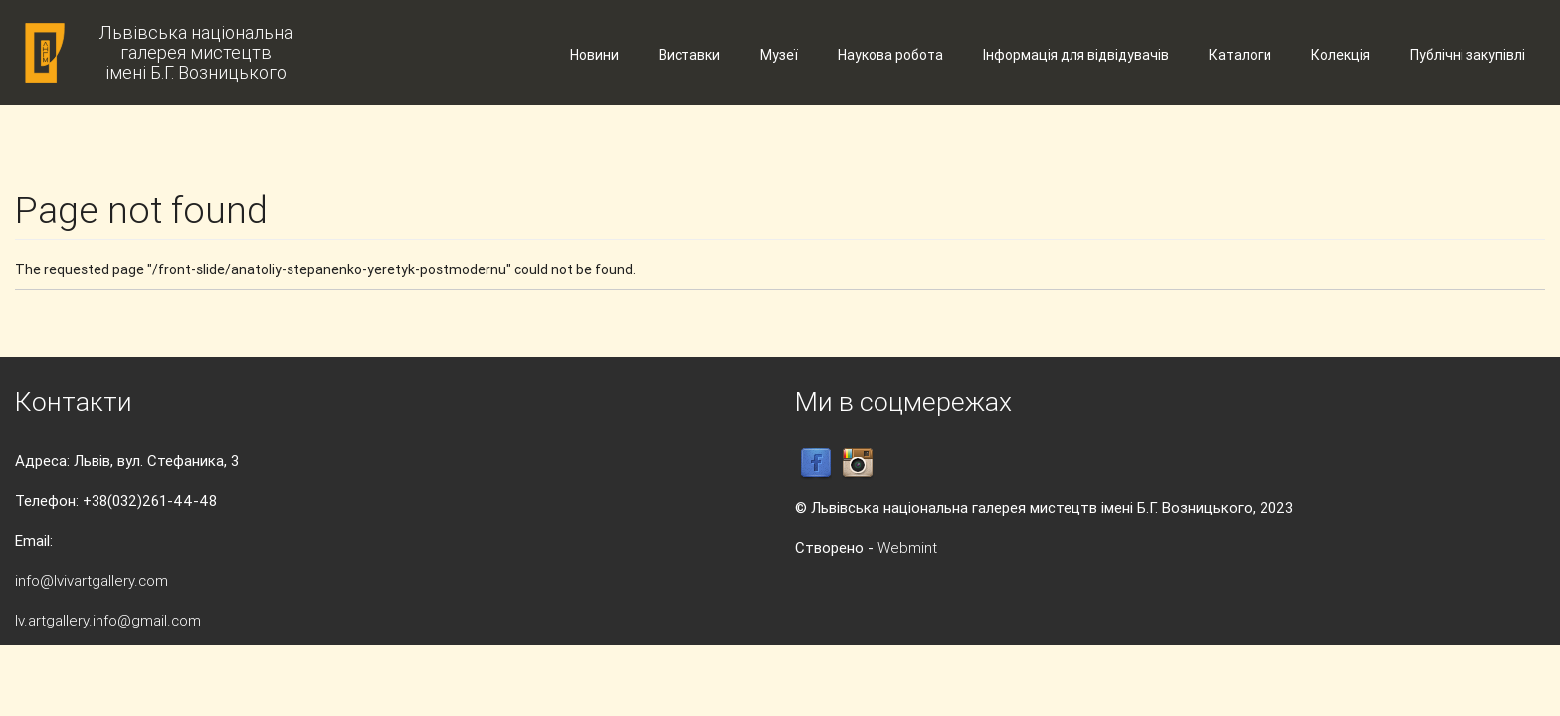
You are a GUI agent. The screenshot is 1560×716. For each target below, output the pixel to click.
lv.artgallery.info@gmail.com (108, 620)
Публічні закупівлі (1467, 55)
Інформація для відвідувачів (1076, 55)
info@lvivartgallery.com (91, 580)
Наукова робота (890, 55)
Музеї (779, 55)
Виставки (689, 55)
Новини (594, 55)
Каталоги (1240, 55)
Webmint (907, 547)
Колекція (1340, 55)
